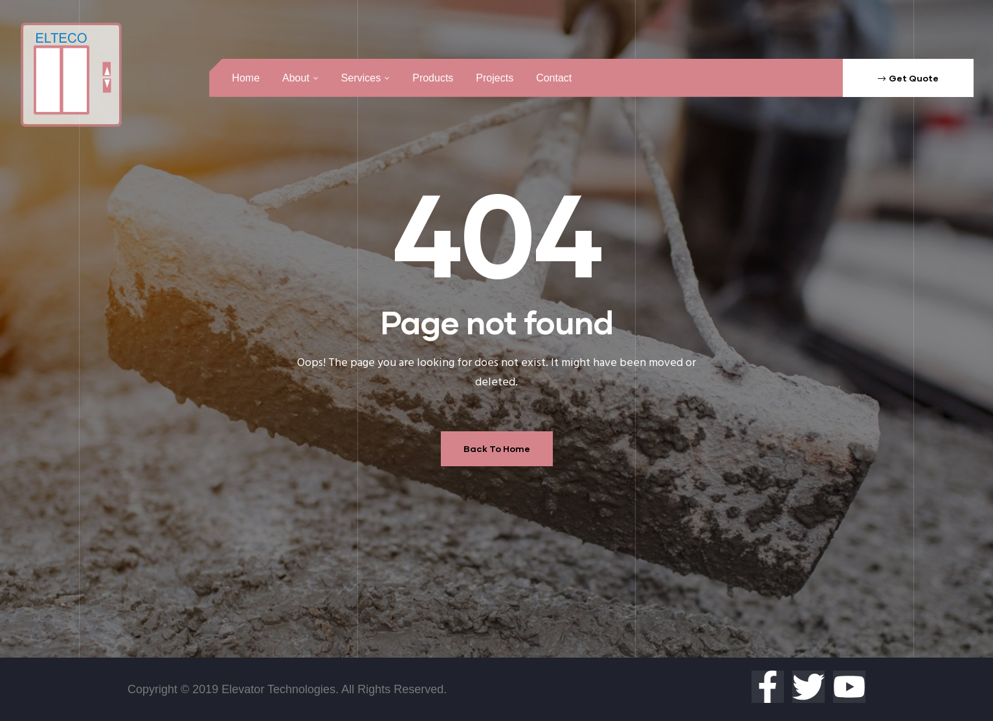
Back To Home (496, 448)
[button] (908, 78)
